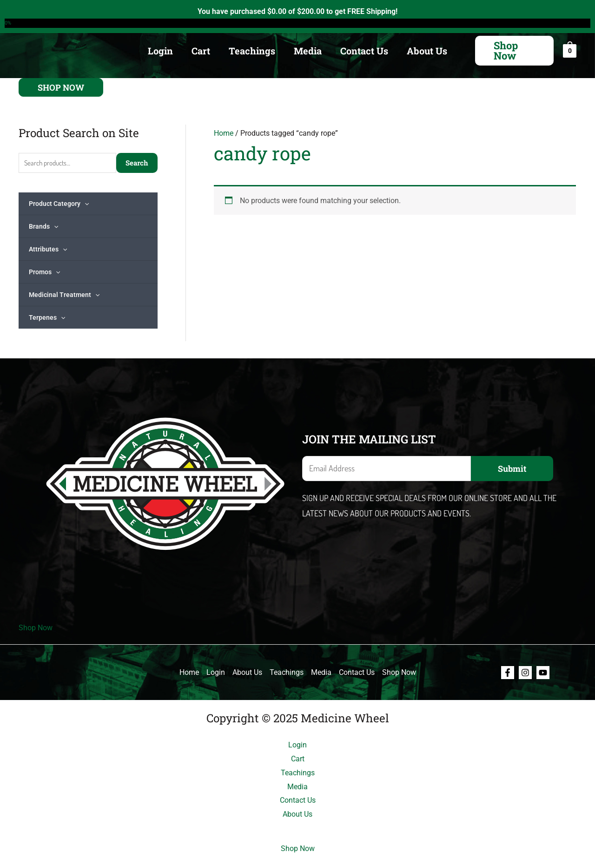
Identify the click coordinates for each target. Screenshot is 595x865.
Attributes (48, 249)
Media (308, 51)
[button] (514, 51)
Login (160, 51)
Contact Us (364, 51)
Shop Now (36, 627)
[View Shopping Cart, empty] (569, 50)
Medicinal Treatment (64, 294)
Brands (43, 226)
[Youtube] (542, 672)
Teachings (252, 51)
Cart (201, 51)
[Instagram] (525, 672)
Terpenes (47, 317)
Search (137, 162)
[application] (84, 203)
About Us (427, 51)
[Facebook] (507, 672)
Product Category (59, 203)
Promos (44, 272)
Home (223, 133)
